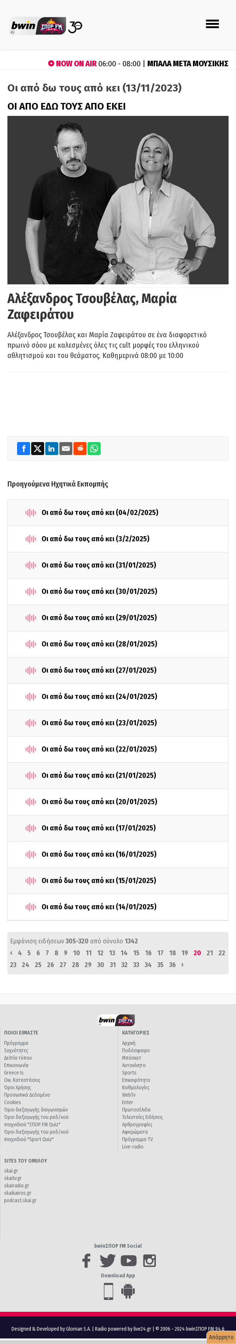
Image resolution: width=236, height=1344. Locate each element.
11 (89, 953)
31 (113, 965)
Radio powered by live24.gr (124, 1329)
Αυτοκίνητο (134, 1065)
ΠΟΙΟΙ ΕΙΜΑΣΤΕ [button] (21, 1033)
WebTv (128, 1095)
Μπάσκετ (131, 1058)
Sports (129, 1073)
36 (172, 965)
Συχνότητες (16, 1050)
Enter (127, 1102)
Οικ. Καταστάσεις (22, 1080)
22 (222, 953)
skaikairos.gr (18, 1193)
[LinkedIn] (52, 448)
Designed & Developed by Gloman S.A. (51, 1329)
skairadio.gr (16, 1186)
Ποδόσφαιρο (136, 1050)
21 (210, 953)
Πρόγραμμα (16, 1043)
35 (160, 965)
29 (88, 965)
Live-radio (133, 1147)
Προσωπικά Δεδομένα (27, 1095)
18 (172, 953)
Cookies (12, 1102)
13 (112, 953)
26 (50, 965)
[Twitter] (38, 448)
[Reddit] (80, 448)
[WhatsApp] (94, 448)
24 (25, 965)
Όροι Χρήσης (17, 1087)
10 (76, 953)
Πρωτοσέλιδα (136, 1110)
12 (100, 953)
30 (100, 965)
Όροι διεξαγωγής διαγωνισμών (36, 1110)
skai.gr (11, 1171)
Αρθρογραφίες (137, 1124)
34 (148, 965)
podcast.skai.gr (20, 1200)
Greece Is (14, 1073)
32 (124, 965)
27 (63, 965)
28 (75, 965)
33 (136, 965)
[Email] (66, 448)
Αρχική (128, 1043)
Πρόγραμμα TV (137, 1139)
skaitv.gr (13, 1178)
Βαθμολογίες (136, 1087)
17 (160, 953)
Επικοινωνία (16, 1065)
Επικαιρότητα (136, 1080)
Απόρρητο (221, 1337)
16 (148, 953)
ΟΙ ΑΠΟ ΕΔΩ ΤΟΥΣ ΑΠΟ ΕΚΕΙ (66, 106)
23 (13, 965)
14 (124, 953)
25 (38, 965)
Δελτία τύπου (18, 1058)
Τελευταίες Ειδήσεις (142, 1117)
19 (184, 953)
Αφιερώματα (135, 1132)
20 (197, 953)
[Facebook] (24, 448)
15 (136, 953)
